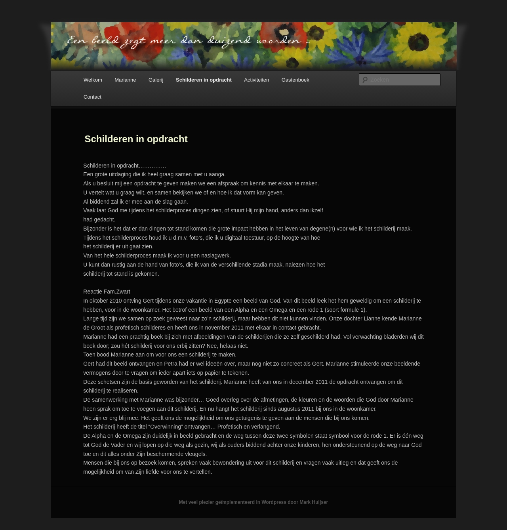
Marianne (125, 80)
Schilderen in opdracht (204, 80)
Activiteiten (256, 80)
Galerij (156, 80)
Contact (92, 97)
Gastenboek (295, 80)
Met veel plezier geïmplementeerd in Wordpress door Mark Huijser (253, 502)
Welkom (93, 80)
